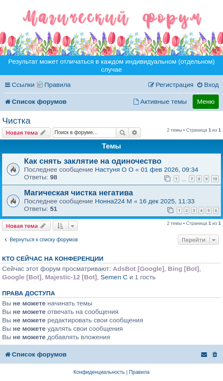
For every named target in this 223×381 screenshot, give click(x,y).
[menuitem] (207, 85)
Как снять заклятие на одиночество (92, 161)
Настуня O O (114, 169)
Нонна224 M (113, 201)
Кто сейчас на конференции (52, 258)
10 (215, 178)
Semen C (113, 277)
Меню (206, 101)
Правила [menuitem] (57, 84)
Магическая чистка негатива (78, 192)
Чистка (16, 120)
